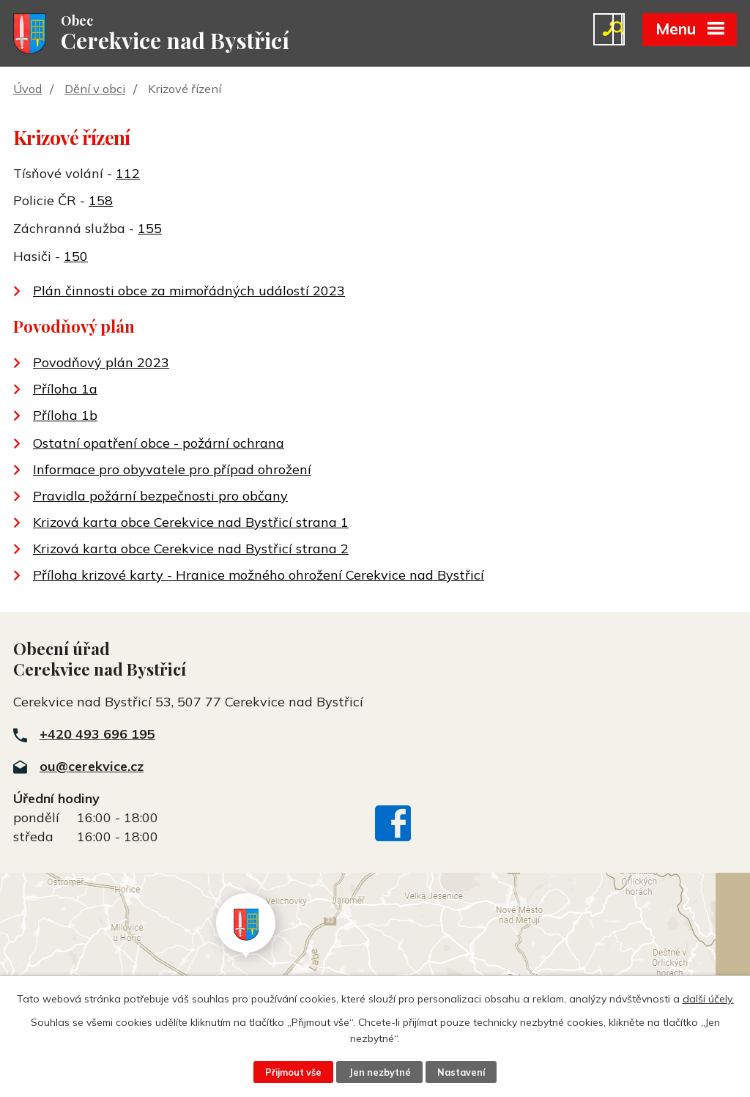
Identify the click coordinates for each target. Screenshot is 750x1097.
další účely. (708, 998)
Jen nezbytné (379, 1072)
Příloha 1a (65, 390)
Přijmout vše (293, 1072)
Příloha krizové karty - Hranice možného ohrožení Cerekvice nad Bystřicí (258, 576)
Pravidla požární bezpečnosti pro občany (160, 497)
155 (150, 229)
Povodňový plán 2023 (101, 363)
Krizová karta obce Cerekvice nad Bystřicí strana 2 (191, 550)
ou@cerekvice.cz (92, 767)
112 (128, 174)
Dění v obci (94, 90)
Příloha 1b (65, 416)
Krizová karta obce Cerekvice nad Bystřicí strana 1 (191, 523)
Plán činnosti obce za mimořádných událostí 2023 (189, 292)
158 (101, 201)
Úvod (27, 90)
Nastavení (461, 1072)
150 (76, 257)
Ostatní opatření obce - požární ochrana (158, 444)
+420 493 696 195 (97, 735)
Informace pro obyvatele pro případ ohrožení (172, 470)
